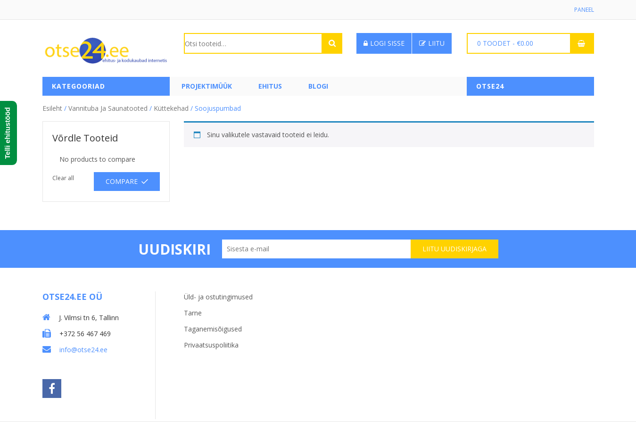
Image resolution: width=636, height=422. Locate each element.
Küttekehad (171, 108)
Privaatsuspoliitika (211, 344)
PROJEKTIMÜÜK (207, 86)
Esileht (52, 108)
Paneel (584, 10)
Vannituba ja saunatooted (108, 108)
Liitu (432, 43)
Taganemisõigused (213, 328)
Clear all (63, 178)
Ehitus (270, 86)
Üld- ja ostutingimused (218, 296)
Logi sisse (384, 43)
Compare (122, 181)
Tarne (193, 312)
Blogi (318, 86)
